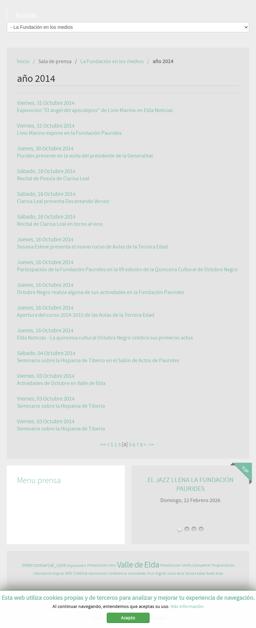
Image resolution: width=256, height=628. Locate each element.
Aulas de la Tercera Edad (186, 573)
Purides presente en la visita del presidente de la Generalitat (85, 156)
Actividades (137, 573)
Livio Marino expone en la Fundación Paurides (69, 133)
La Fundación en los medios (112, 61)
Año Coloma (76, 573)
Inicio (23, 61)
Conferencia (117, 573)
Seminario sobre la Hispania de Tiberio (61, 406)
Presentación (170, 565)
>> (152, 445)
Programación (223, 565)
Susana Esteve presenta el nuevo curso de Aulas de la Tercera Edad (92, 247)
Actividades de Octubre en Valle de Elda (61, 383)
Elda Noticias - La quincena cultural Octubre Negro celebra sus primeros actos (105, 338)
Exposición (76, 565)
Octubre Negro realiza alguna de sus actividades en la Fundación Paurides (100, 292)
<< (103, 445)
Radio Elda (214, 573)
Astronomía (97, 573)
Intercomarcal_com (44, 565)
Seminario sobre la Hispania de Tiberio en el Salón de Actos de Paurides (98, 360)
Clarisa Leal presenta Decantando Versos (63, 201)
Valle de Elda (138, 565)
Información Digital (48, 573)
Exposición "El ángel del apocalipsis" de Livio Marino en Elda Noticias (95, 110)
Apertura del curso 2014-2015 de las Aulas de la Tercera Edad (85, 315)
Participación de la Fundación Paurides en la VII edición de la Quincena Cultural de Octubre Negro (127, 269)
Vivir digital (156, 573)
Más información (187, 607)
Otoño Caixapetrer (196, 565)
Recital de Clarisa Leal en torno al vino (60, 224)
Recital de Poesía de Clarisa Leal (53, 179)
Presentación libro (101, 565)
